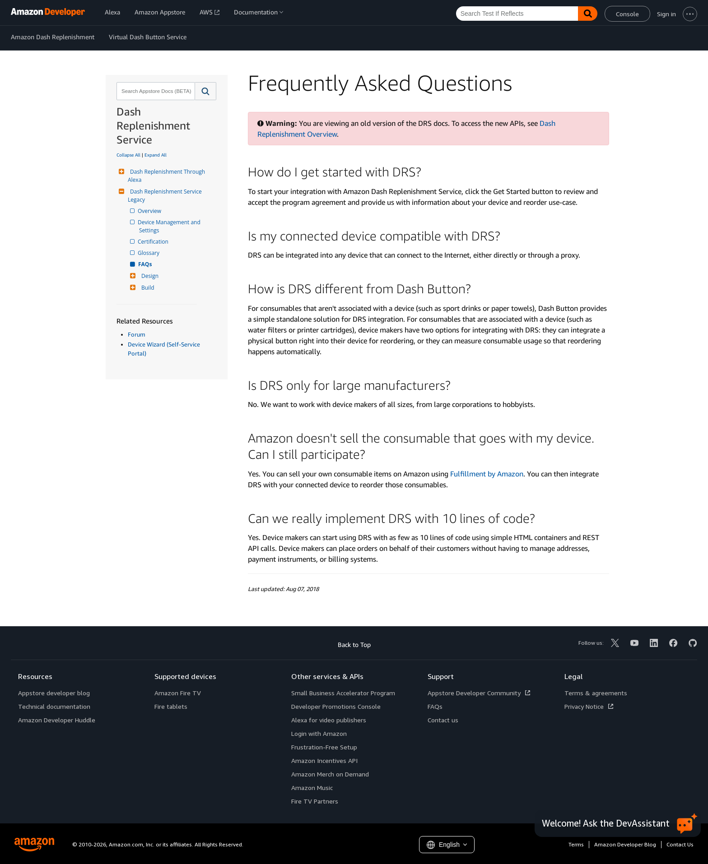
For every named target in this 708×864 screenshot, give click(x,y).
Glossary (149, 253)
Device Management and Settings (170, 226)
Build (146, 287)
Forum (136, 334)
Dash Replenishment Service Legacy (165, 195)
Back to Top (354, 644)
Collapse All (128, 154)
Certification (153, 241)
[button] (205, 91)
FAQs (145, 264)
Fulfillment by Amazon (486, 473)
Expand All (155, 154)
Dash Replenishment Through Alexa (167, 176)
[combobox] (155, 91)
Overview (150, 211)
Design (148, 276)
